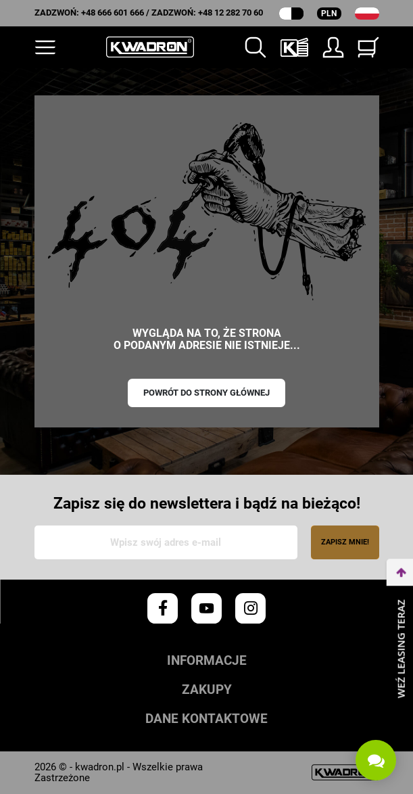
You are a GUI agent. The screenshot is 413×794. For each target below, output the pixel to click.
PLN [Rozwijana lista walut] (329, 13)
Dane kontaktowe (206, 719)
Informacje (207, 661)
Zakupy (207, 690)
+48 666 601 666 (112, 12)
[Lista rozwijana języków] (367, 13)
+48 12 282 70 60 (230, 12)
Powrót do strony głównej (206, 393)
